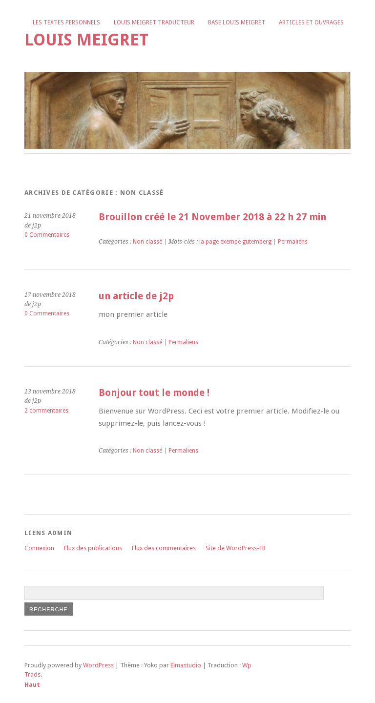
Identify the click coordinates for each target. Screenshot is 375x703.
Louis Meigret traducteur (154, 22)
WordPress (98, 665)
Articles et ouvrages (311, 22)
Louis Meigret (86, 39)
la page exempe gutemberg (235, 241)
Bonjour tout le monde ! (154, 392)
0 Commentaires (46, 234)
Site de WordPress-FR (236, 548)
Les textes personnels (66, 22)
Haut (32, 684)
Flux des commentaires (164, 548)
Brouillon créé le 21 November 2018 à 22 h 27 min (212, 217)
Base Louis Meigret (236, 22)
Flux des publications (93, 548)
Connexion (39, 548)
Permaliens (293, 241)
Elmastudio (185, 665)
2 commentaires (46, 410)
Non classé (147, 241)
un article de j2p (136, 296)
